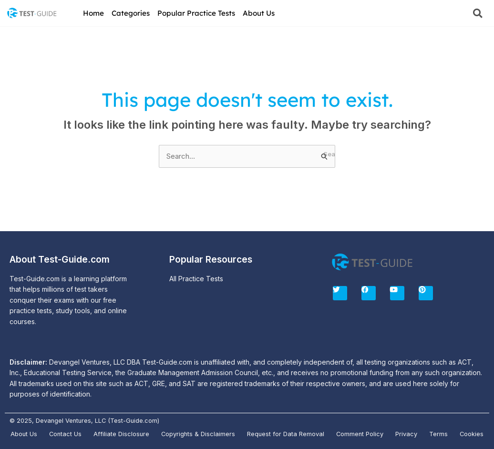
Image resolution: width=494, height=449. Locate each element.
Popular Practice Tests (196, 13)
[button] (477, 13)
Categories (131, 13)
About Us (259, 13)
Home (93, 13)
